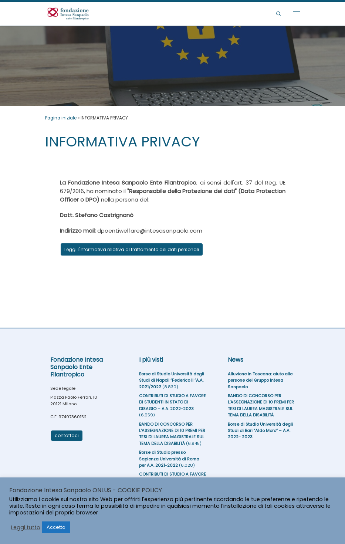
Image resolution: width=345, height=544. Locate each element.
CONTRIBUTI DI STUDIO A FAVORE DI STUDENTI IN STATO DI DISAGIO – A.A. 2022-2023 (172, 402)
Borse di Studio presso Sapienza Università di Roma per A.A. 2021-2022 (169, 458)
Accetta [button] (56, 527)
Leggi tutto (25, 527)
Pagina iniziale (61, 118)
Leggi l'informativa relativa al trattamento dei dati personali (131, 249)
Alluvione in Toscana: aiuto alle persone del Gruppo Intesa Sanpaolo (260, 380)
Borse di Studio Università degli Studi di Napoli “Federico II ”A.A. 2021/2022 (171, 380)
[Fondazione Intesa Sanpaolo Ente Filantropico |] (68, 13)
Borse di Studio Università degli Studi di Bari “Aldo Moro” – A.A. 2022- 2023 (260, 430)
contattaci (67, 435)
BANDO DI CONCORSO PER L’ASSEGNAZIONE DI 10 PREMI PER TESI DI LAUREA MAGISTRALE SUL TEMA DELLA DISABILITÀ (172, 433)
